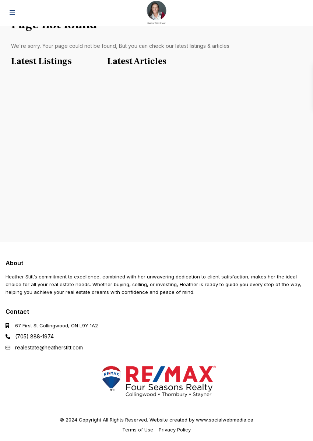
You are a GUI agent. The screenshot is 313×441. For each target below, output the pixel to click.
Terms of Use (137, 430)
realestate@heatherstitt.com (49, 347)
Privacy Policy (175, 430)
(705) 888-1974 (34, 336)
